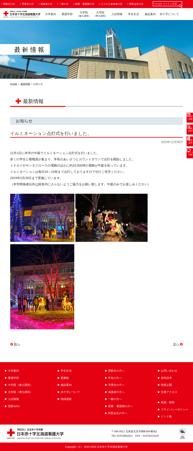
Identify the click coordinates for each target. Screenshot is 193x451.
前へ (17, 344)
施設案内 (150, 14)
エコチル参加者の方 (111, 4)
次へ (176, 344)
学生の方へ (115, 377)
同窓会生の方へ (117, 413)
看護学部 (67, 14)
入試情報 (116, 14)
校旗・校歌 (168, 402)
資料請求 (166, 377)
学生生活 (133, 14)
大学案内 (50, 14)
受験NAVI (14, 406)
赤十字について (169, 14)
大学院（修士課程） (20, 384)
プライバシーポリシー (174, 409)
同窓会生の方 (136, 4)
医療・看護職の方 (84, 4)
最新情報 (25, 84)
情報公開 (166, 384)
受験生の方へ (116, 370)
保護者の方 (46, 4)
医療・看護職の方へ (120, 406)
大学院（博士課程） (20, 392)
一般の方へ (115, 399)
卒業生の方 (28, 4)
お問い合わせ (169, 370)
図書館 (65, 377)
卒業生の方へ (116, 384)
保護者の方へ (116, 392)
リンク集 (166, 416)
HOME (13, 84)
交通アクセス (169, 392)
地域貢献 (66, 399)
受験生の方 (9, 4)
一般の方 (64, 4)
